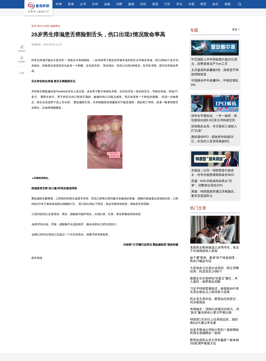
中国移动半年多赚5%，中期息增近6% (214, 83)
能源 (155, 4)
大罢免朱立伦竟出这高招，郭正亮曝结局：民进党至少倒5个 (214, 269)
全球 (95, 4)
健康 (131, 4)
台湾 (83, 4)
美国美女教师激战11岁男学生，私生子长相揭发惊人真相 (214, 249)
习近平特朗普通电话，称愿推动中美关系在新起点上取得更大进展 (214, 290)
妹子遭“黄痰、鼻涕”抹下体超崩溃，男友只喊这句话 (214, 259)
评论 (179, 4)
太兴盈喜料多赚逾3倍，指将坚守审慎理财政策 (215, 72)
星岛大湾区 (43, 26)
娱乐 (215, 4)
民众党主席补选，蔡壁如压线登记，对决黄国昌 (214, 300)
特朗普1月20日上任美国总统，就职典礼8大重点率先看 (214, 321)
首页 (33, 26)
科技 (143, 4)
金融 (107, 4)
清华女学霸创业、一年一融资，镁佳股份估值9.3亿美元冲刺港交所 (214, 118)
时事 (59, 4)
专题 (191, 4)
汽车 (167, 4)
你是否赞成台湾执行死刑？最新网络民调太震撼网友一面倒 (214, 331)
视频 (227, 4)
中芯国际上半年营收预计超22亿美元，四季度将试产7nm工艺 (214, 62)
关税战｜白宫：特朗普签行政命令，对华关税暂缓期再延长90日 (212, 173)
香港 (71, 4)
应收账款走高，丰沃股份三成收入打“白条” (214, 128)
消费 (119, 4)
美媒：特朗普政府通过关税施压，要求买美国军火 (214, 194)
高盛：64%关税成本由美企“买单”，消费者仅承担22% (211, 183)
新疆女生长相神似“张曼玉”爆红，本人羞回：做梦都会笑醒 (214, 280)
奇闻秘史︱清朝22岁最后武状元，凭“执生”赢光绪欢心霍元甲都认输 (214, 310)
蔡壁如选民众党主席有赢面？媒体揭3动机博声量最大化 (214, 341)
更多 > (236, 29)
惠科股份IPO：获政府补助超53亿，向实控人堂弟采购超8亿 (212, 139)
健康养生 (55, 26)
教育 (203, 4)
